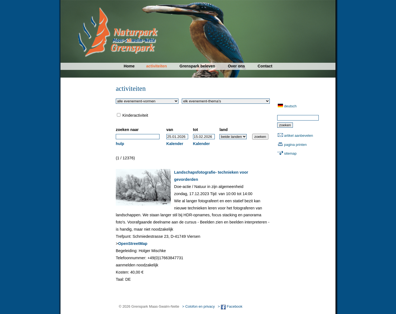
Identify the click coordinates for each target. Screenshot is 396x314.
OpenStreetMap (132, 243)
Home (129, 66)
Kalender (174, 143)
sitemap (290, 153)
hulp (120, 143)
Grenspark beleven (197, 66)
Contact (265, 66)
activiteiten (156, 66)
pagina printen (295, 145)
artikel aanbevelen (298, 135)
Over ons (236, 66)
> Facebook (230, 306)
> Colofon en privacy (198, 306)
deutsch (290, 106)
